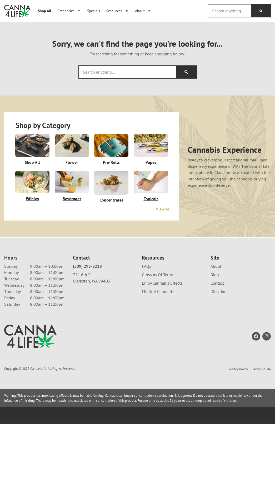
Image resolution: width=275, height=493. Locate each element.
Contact (217, 283)
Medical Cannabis (158, 291)
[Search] (261, 10)
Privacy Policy (238, 369)
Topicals (151, 199)
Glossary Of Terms (158, 274)
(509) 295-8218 (87, 266)
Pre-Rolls (111, 162)
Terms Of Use (261, 369)
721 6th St (82, 274)
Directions (219, 291)
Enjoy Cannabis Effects (162, 283)
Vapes (151, 162)
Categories (69, 10)
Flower (72, 162)
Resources (117, 10)
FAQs (146, 266)
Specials (93, 10)
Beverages (72, 199)
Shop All (44, 10)
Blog (215, 274)
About (143, 10)
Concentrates (111, 200)
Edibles (32, 199)
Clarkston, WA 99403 (91, 281)
